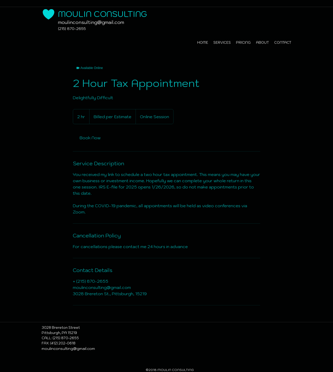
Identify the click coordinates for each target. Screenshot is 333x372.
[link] (90, 138)
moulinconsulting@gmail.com (91, 22)
